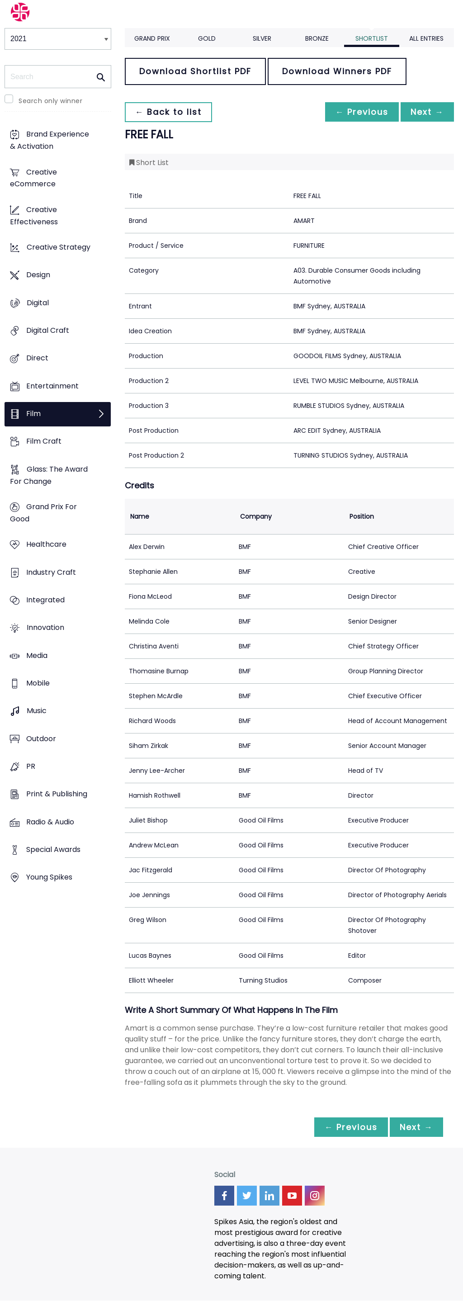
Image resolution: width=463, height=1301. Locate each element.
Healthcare (46, 544)
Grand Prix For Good (43, 513)
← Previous (359, 112)
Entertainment (52, 386)
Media (36, 655)
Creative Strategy (58, 247)
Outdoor (41, 738)
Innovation (45, 628)
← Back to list (169, 112)
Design (38, 275)
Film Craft (43, 441)
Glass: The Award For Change (49, 475)
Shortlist (371, 38)
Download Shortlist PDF (195, 71)
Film (33, 414)
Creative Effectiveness (34, 215)
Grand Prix (152, 38)
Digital (38, 303)
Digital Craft (47, 331)
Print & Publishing (56, 794)
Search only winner (50, 100)
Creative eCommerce (33, 178)
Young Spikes (49, 877)
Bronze (317, 38)
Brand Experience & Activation (49, 140)
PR (30, 766)
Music (37, 711)
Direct (37, 358)
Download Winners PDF (337, 71)
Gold (207, 38)
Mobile (38, 683)
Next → (426, 112)
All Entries (426, 38)
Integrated (45, 600)
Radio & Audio (50, 822)
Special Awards (53, 849)
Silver (262, 38)
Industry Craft (51, 572)
